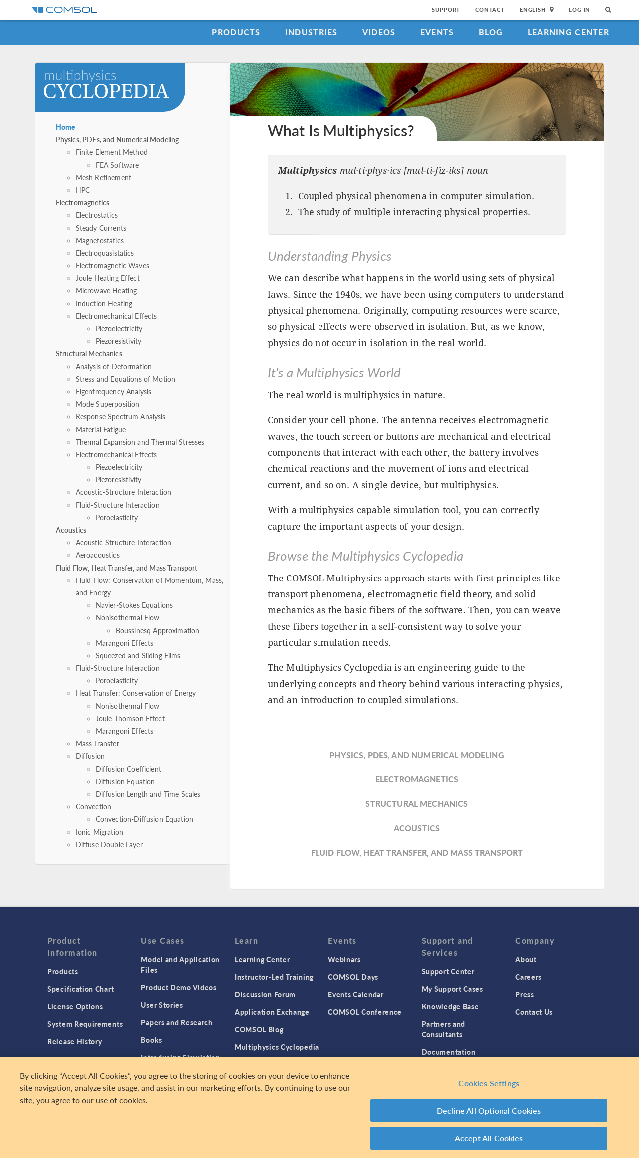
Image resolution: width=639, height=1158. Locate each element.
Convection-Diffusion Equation (144, 819)
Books (151, 1040)
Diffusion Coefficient (128, 769)
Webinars (344, 959)
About (526, 959)
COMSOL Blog (259, 1029)
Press (524, 994)
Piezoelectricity (119, 328)
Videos (379, 32)
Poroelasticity (117, 517)
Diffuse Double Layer (109, 844)
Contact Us (534, 1012)
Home (66, 127)
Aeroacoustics (98, 555)
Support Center (448, 971)
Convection (94, 806)
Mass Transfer (97, 743)
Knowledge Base (450, 1006)
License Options (75, 1006)
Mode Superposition (108, 404)
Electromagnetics (82, 202)
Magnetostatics (100, 240)
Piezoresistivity (118, 341)
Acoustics (71, 530)
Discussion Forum (265, 994)
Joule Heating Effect (108, 278)
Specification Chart (80, 989)
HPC (83, 190)
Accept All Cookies (489, 1142)
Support (446, 9)
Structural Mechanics (89, 353)
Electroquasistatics (105, 253)
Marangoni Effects (125, 643)
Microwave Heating (106, 290)
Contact (490, 9)
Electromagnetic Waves (112, 265)
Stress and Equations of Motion (126, 379)
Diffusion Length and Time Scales (148, 794)
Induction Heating (104, 303)
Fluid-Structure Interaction (118, 505)
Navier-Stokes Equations (134, 605)
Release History (74, 1041)
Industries (311, 32)
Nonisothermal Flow (128, 617)
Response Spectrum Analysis (121, 416)
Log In (579, 9)
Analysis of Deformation (114, 366)
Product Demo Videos (178, 987)
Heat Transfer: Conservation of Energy (136, 693)
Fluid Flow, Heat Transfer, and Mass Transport (127, 568)
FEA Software (117, 165)
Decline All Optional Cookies (489, 1114)
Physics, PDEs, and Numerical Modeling (117, 139)
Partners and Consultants (443, 1029)
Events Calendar (356, 994)
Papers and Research (176, 1022)
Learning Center (568, 32)
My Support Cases (452, 989)
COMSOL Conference (365, 1012)
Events (437, 32)
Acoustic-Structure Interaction (124, 492)
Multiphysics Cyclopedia (277, 1047)
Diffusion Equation (125, 781)
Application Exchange (272, 1012)
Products (236, 32)
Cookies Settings (488, 1087)
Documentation (449, 1052)
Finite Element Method (112, 152)
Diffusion (90, 756)
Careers (528, 977)
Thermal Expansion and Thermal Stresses (140, 442)
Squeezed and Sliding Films (138, 655)
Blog (491, 32)
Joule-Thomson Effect (130, 718)
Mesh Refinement (103, 177)
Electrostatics (97, 215)
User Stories (162, 1005)
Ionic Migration (99, 832)
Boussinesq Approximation (158, 630)
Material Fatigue (101, 429)
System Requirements (85, 1024)
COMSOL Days (353, 977)
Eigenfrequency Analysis (113, 391)
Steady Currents (101, 228)
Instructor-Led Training (274, 977)
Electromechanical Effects (116, 316)
